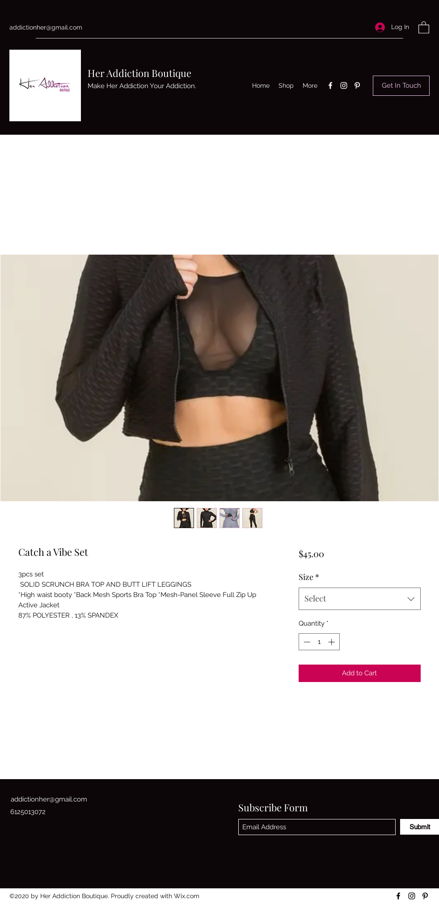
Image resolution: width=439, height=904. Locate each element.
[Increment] (332, 642)
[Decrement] (306, 642)
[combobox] (360, 599)
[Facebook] (330, 85)
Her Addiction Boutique (139, 73)
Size (309, 576)
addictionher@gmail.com (45, 27)
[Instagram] (343, 85)
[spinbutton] (319, 642)
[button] (423, 27)
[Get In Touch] (401, 86)
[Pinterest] (357, 85)
